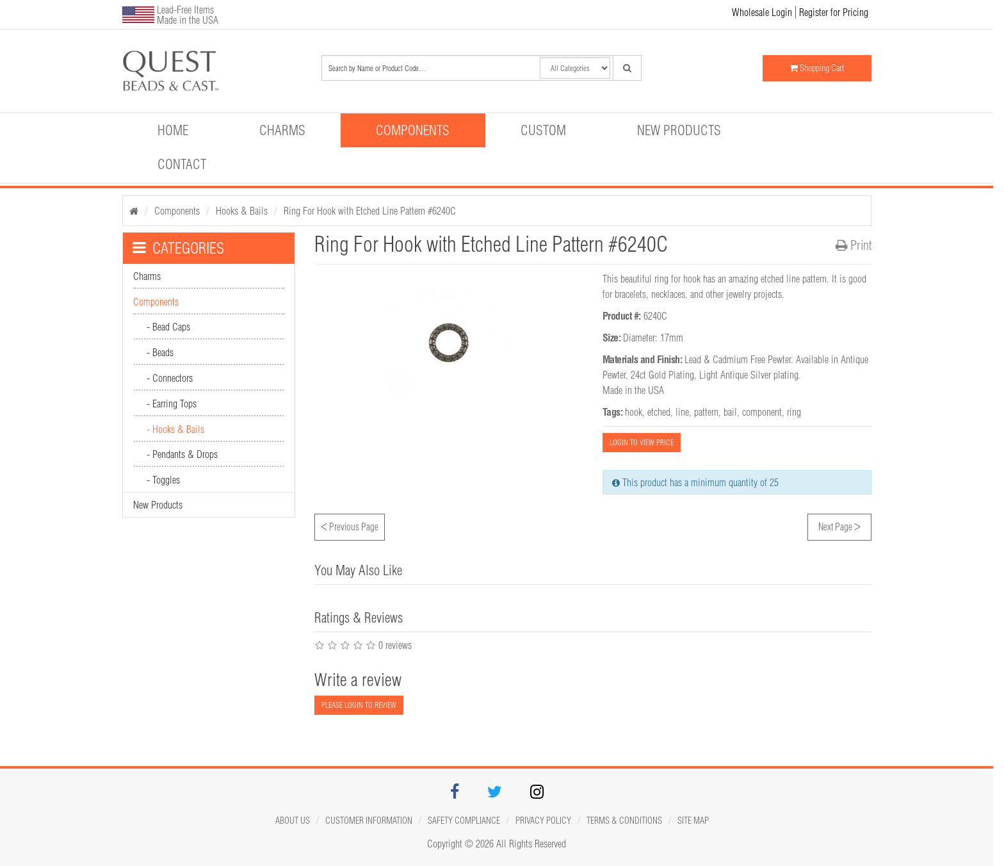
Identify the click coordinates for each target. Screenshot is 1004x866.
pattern (706, 411)
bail (730, 411)
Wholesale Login (762, 12)
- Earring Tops (172, 403)
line (682, 411)
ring (794, 411)
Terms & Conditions (624, 820)
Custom (543, 130)
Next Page (839, 525)
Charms (282, 130)
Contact (182, 164)
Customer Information (368, 820)
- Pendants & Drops (182, 454)
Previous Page (349, 525)
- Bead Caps (168, 326)
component (762, 411)
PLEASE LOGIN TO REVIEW (358, 705)
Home (173, 130)
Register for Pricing (833, 12)
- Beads (160, 352)
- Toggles (163, 479)
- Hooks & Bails (175, 429)
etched (658, 411)
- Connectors (170, 378)
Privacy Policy (543, 820)
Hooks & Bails (242, 210)
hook (633, 411)
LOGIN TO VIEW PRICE (642, 442)
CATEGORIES (178, 247)
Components (412, 130)
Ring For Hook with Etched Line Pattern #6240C (370, 210)
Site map (693, 820)
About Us (292, 820)
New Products (679, 130)
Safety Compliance (464, 820)
